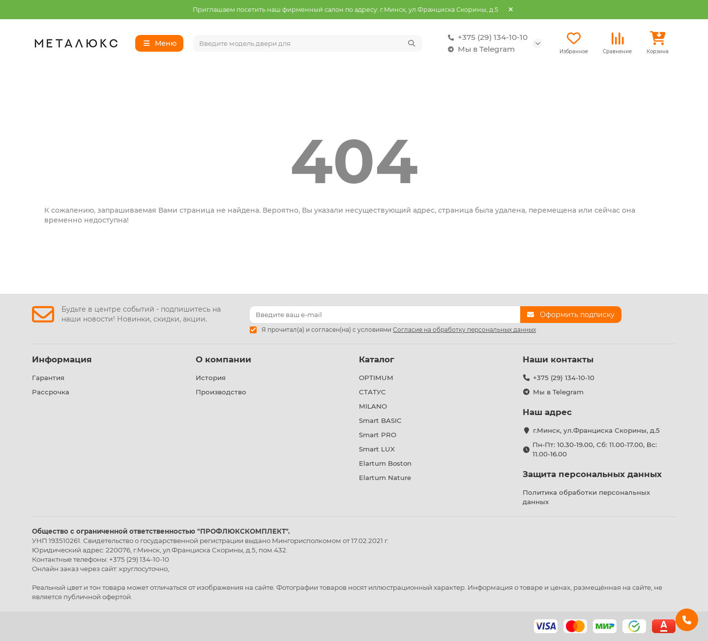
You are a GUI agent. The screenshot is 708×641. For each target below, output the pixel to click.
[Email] (385, 314)
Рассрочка (50, 392)
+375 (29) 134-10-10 (486, 37)
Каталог (376, 359)
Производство (221, 392)
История (211, 378)
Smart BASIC (380, 420)
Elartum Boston (385, 463)
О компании (223, 359)
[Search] (307, 43)
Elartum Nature (385, 477)
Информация (62, 359)
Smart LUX (377, 449)
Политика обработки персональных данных (586, 497)
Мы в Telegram (479, 49)
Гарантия (48, 378)
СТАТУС (372, 392)
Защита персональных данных (592, 474)
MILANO (373, 406)
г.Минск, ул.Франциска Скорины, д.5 (596, 430)
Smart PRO (377, 435)
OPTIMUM (376, 378)
